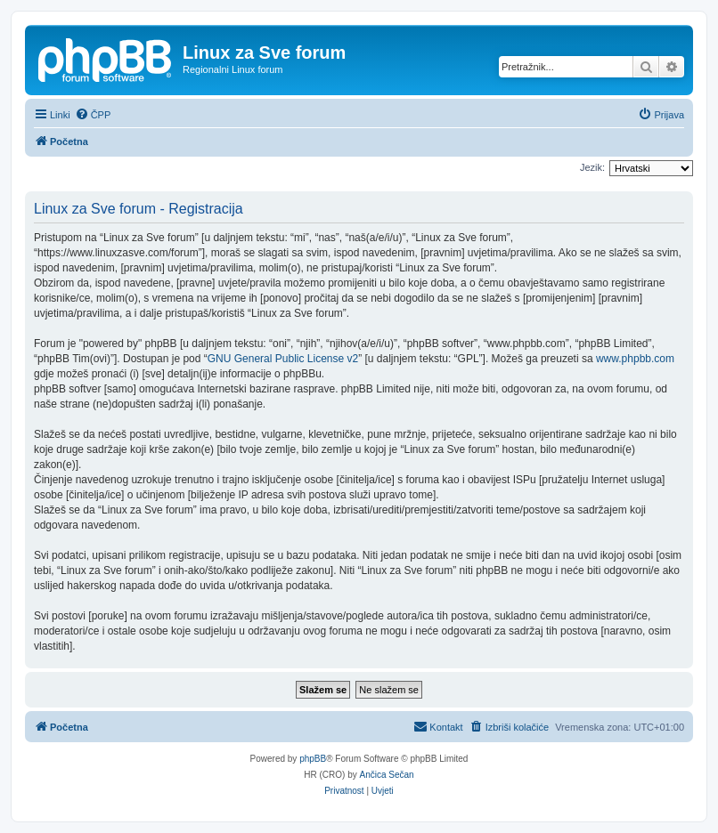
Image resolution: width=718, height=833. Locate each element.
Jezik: (592, 167)
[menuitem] (93, 114)
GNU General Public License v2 (283, 358)
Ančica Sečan (387, 775)
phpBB (312, 759)
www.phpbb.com (635, 358)
